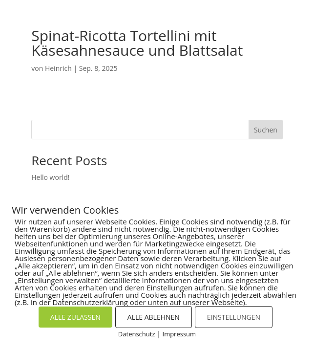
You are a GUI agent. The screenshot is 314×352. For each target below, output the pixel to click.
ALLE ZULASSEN (75, 317)
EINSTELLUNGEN (233, 317)
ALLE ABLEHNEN (153, 317)
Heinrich (58, 68)
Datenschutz (136, 334)
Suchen (265, 129)
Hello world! (50, 177)
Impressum (179, 334)
